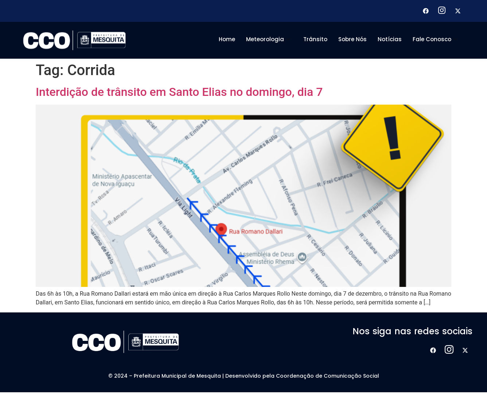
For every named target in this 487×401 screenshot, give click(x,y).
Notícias (390, 39)
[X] (457, 10)
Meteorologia (268, 39)
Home (227, 39)
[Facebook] (425, 10)
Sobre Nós (352, 39)
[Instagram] (441, 10)
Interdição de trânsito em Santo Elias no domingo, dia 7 (179, 92)
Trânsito (315, 39)
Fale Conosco (435, 39)
